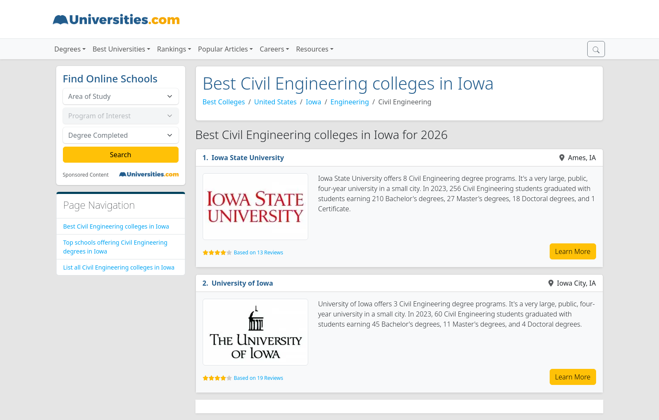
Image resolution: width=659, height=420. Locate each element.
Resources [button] (312, 49)
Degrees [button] (67, 49)
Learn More (573, 251)
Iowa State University (248, 157)
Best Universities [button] (118, 49)
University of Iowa (242, 283)
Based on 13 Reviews (258, 252)
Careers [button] (272, 49)
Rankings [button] (171, 49)
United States (275, 101)
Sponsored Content (86, 175)
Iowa (313, 101)
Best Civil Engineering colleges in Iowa (116, 226)
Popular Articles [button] (223, 49)
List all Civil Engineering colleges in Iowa (119, 267)
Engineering (350, 101)
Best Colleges (224, 101)
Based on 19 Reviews (258, 378)
